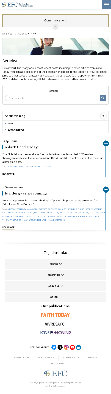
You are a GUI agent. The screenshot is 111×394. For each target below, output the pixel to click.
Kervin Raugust (97, 213)
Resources (54, 275)
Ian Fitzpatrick (66, 213)
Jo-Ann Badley (81, 213)
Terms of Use (21, 357)
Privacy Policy (46, 357)
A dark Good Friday (21, 147)
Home (4, 34)
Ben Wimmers (70, 209)
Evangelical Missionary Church (17, 213)
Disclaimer (57, 363)
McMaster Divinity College (15, 216)
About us (54, 286)
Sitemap (92, 357)
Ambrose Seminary (17, 209)
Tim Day (5, 220)
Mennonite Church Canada (42, 216)
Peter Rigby (81, 216)
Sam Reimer (93, 216)
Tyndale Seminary (19, 220)
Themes (54, 264)
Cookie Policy (71, 357)
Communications (55, 20)
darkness (12, 167)
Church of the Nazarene (90, 209)
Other (54, 297)
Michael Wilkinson (65, 216)
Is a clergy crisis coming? (26, 193)
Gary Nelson (52, 213)
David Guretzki (26, 167)
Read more (8, 174)
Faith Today (39, 213)
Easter (37, 167)
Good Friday (47, 167)
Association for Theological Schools (45, 209)
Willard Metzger (56, 220)
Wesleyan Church (38, 220)
